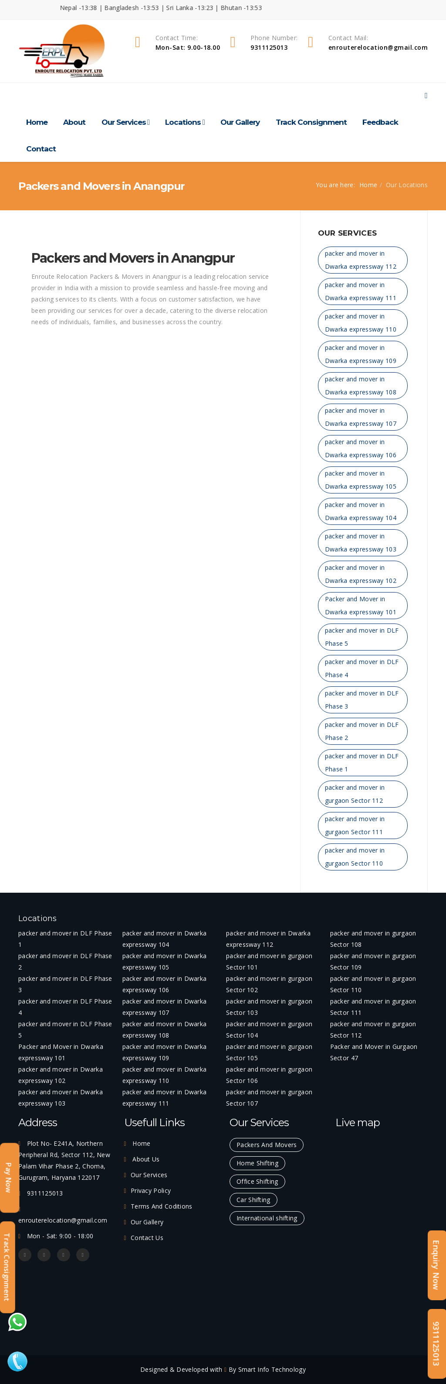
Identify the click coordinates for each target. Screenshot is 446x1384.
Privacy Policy (151, 1190)
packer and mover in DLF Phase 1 (362, 762)
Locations (183, 122)
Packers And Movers (267, 1145)
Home (36, 122)
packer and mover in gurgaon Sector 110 (355, 856)
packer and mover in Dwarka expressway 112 (360, 260)
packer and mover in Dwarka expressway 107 (360, 417)
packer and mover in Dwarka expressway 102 (360, 574)
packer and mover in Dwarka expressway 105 (360, 479)
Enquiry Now (436, 1265)
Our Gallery (240, 122)
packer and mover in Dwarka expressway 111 (360, 291)
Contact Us (147, 1237)
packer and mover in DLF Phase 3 (362, 699)
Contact (41, 148)
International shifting (267, 1218)
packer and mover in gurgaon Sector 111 (355, 825)
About (74, 122)
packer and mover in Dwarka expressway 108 (360, 385)
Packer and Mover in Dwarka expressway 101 (360, 605)
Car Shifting (253, 1200)
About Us (145, 1159)
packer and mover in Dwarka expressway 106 (360, 448)
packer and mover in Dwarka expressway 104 (360, 511)
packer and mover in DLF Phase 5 (362, 636)
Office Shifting (257, 1181)
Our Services (123, 122)
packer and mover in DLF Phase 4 (362, 668)
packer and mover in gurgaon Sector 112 (355, 794)
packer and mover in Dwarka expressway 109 (360, 354)
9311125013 (436, 1343)
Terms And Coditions (162, 1206)
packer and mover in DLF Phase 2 (362, 731)
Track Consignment (311, 122)
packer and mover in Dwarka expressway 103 (360, 542)
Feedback (380, 122)
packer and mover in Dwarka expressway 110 (360, 322)
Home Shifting (257, 1163)
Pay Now (9, 1178)
